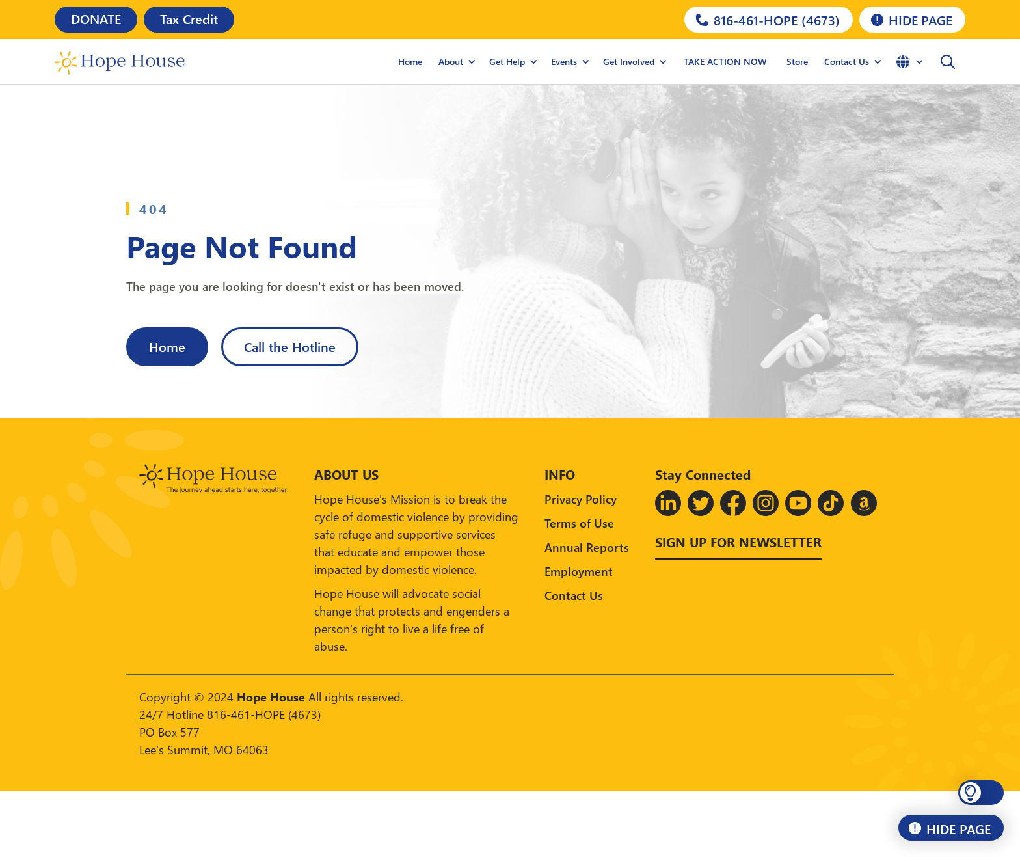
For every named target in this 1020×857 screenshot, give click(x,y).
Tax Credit (189, 18)
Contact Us (573, 595)
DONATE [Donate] (96, 18)
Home (410, 61)
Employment (578, 571)
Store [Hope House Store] (797, 61)
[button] (457, 61)
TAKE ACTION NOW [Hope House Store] (725, 61)
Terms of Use (579, 523)
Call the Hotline (290, 346)
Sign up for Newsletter (738, 541)
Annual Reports (586, 547)
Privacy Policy (580, 499)
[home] (120, 62)
